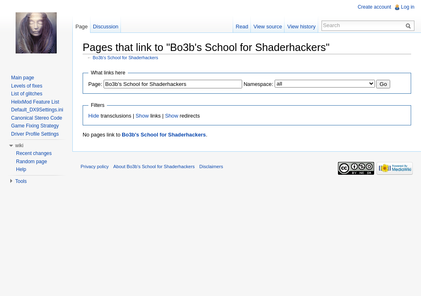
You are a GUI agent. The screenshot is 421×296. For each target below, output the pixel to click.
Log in (407, 7)
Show (142, 116)
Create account (374, 7)
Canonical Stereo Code (36, 118)
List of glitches (26, 94)
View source (268, 26)
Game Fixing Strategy (35, 126)
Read (242, 26)
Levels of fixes (26, 86)
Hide (93, 116)
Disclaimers (211, 166)
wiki (19, 145)
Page (81, 26)
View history (301, 26)
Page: (95, 84)
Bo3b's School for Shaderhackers (125, 57)
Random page (31, 161)
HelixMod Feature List (35, 102)
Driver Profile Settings (35, 134)
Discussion (105, 26)
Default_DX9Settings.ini (37, 110)
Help (21, 169)
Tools (21, 181)
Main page (22, 78)
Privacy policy (95, 166)
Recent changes (34, 153)
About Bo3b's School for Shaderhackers (154, 166)
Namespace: (258, 84)
